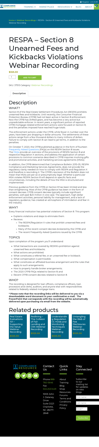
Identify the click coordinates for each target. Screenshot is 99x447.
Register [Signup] (84, 2)
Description (19, 93)
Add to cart (29, 78)
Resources (64, 7)
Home (12, 20)
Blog (78, 7)
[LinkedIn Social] (29, 376)
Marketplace (46, 7)
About (88, 7)
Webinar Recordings (26, 20)
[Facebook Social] (18, 376)
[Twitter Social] (24, 376)
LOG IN (93, 2)
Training (29, 7)
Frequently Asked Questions (24, 149)
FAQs (16, 152)
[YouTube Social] (35, 376)
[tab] (19, 93)
